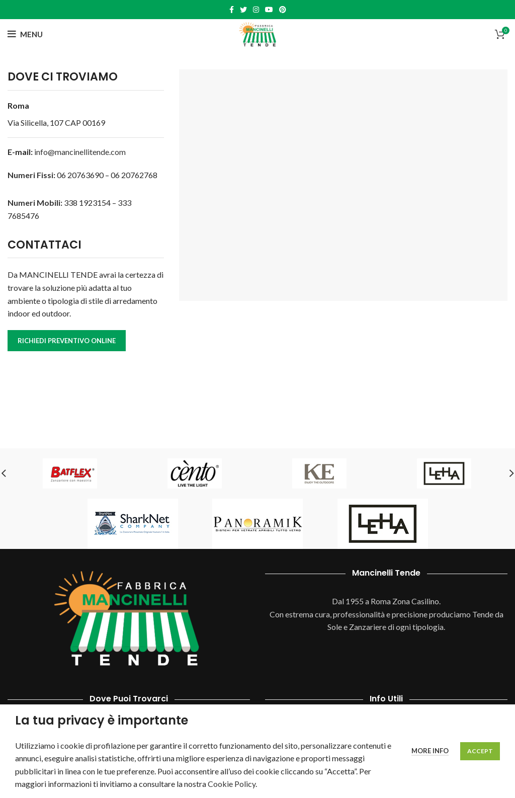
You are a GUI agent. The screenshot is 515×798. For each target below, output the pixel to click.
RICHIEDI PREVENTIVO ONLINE (67, 341)
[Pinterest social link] (282, 9)
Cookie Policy (231, 783)
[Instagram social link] (256, 9)
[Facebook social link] (231, 9)
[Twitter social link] (243, 9)
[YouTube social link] (269, 9)
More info (430, 751)
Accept (480, 751)
